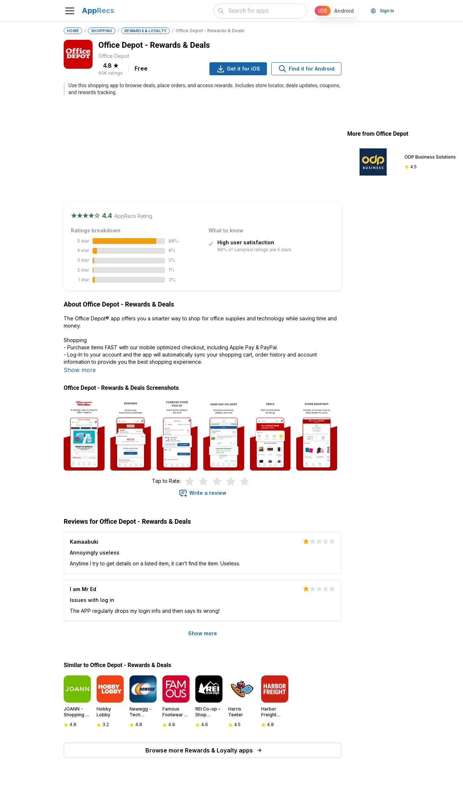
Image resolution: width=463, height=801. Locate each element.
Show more (80, 370)
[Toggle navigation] (70, 11)
